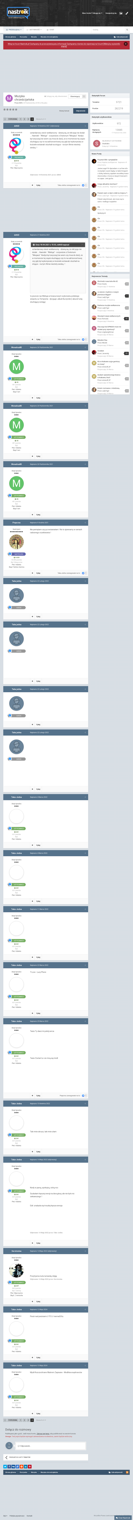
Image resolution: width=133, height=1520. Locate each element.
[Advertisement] (46, 71)
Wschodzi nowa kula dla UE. (108, 281)
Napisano (39, 126)
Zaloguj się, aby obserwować (56, 96)
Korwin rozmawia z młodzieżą (108, 388)
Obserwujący (75, 96)
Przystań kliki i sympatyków (107, 160)
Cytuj (38, 185)
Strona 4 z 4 (41, 119)
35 (16, 382)
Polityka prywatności (17, 1516)
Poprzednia (12, 119)
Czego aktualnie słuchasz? (107, 184)
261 (16, 832)
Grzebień (101, 351)
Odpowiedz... (24, 1446)
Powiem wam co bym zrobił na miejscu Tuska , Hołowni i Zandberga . (113, 193)
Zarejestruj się (110, 13)
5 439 (16, 557)
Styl (5, 1516)
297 (16, 1286)
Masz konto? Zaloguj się (92, 13)
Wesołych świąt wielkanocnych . (109, 316)
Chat (51, 30)
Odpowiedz (80, 111)
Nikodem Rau (102, 340)
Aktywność (35, 30)
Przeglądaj (14, 30)
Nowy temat (64, 111)
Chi (99, 207)
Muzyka (44, 103)
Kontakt (29, 1516)
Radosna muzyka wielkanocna (109, 305)
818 (16, 161)
